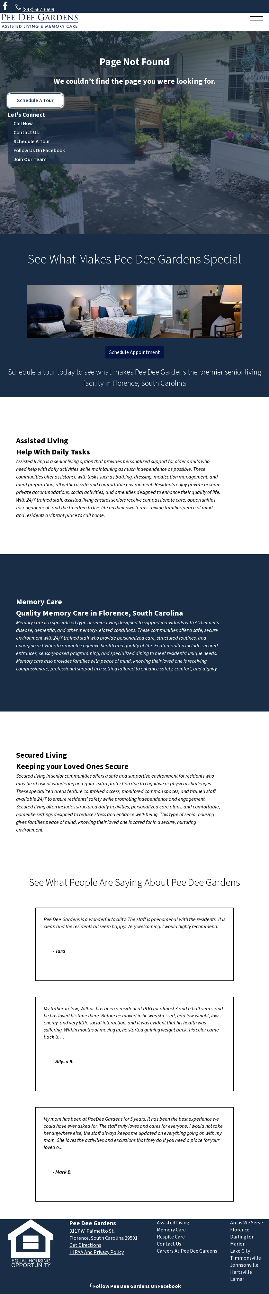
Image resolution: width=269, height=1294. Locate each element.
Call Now (23, 123)
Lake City (240, 1251)
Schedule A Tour (35, 100)
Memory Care (39, 602)
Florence (239, 1229)
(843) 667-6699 (34, 8)
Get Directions (85, 1245)
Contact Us (26, 132)
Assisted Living (42, 440)
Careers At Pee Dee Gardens (187, 1251)
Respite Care (171, 1236)
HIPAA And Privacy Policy (96, 1252)
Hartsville (241, 1272)
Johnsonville (244, 1265)
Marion (238, 1243)
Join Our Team (30, 159)
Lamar (237, 1279)
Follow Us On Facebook (39, 150)
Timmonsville (245, 1258)
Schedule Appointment (134, 352)
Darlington (242, 1236)
